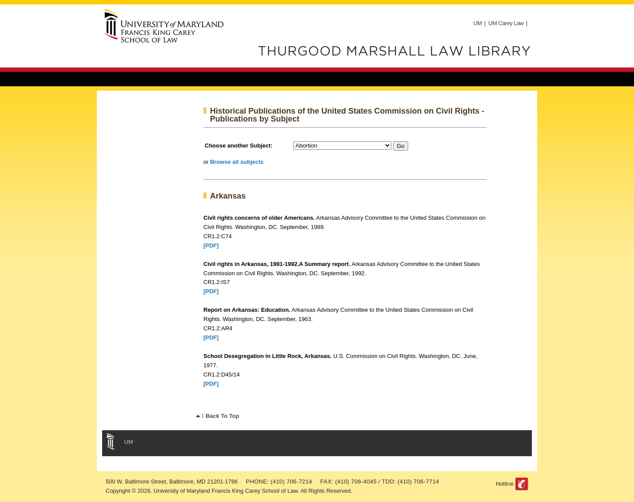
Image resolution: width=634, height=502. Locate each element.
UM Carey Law (505, 23)
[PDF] (211, 245)
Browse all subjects (236, 162)
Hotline (504, 483)
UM (477, 23)
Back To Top (222, 416)
